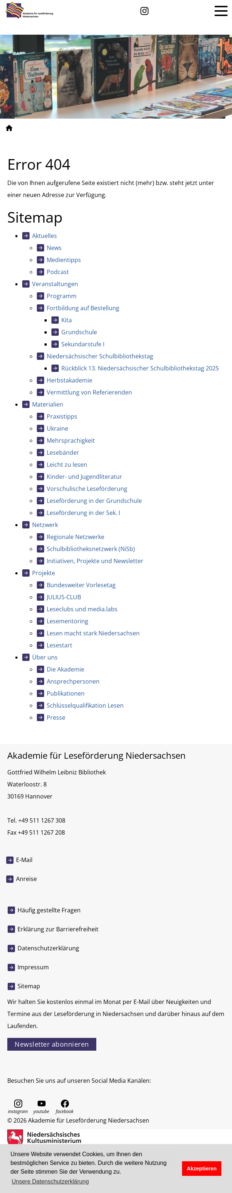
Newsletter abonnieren (52, 1044)
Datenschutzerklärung (48, 948)
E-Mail (24, 860)
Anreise (26, 879)
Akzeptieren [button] (202, 1168)
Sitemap (29, 986)
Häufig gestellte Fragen (49, 910)
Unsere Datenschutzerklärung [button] (50, 1181)
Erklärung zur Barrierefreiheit (58, 929)
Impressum (33, 967)
